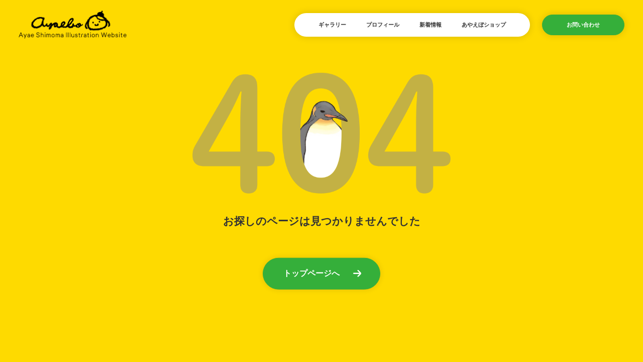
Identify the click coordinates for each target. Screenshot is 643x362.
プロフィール (382, 25)
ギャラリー (332, 25)
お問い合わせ (583, 25)
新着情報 (430, 25)
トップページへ (311, 272)
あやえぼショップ (484, 25)
